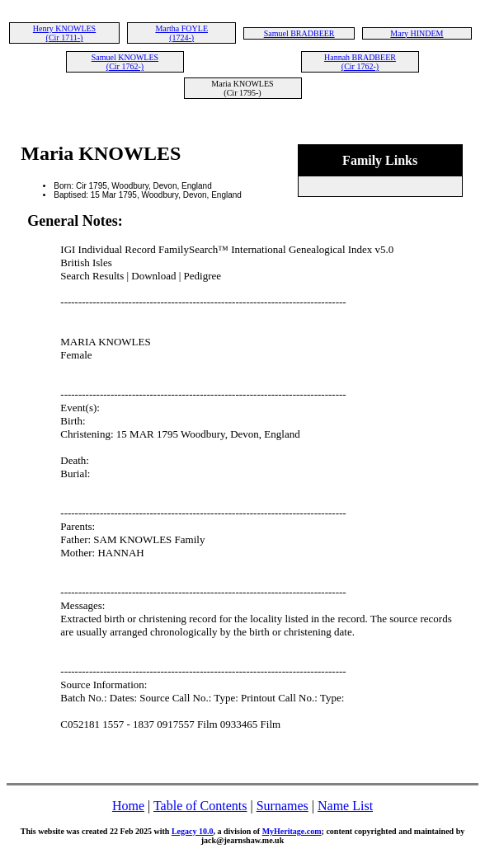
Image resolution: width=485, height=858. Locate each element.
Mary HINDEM (416, 33)
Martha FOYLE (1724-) (181, 33)
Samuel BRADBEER (299, 33)
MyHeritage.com (292, 831)
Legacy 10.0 (193, 831)
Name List (345, 806)
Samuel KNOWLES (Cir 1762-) (125, 62)
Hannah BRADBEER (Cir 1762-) (360, 62)
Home (128, 806)
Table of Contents (200, 806)
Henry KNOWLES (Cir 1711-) (64, 33)
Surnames (282, 806)
